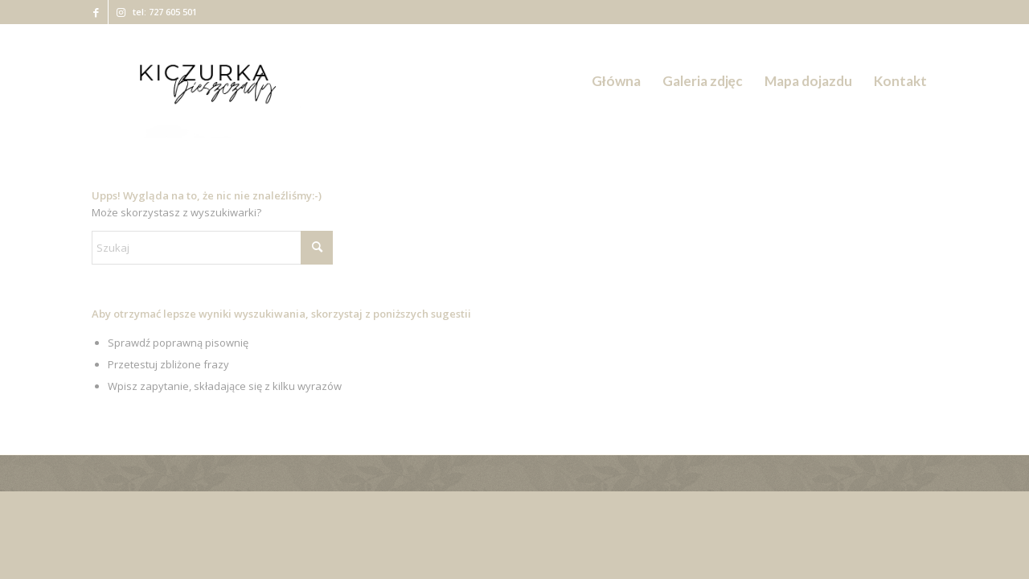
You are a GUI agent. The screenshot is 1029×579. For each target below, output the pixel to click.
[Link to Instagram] (121, 12)
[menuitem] (616, 81)
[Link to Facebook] (96, 12)
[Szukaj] (212, 248)
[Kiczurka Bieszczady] (206, 81)
